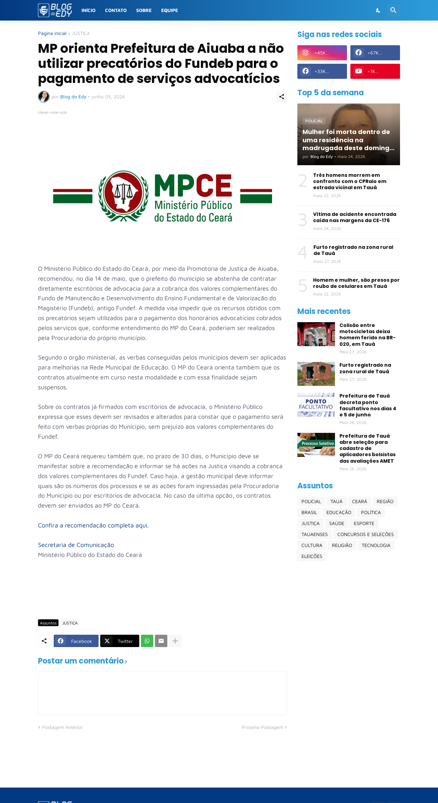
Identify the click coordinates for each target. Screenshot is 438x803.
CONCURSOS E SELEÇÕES (365, 534)
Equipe (169, 10)
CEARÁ (359, 501)
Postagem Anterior (62, 727)
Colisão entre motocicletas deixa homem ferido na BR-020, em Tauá (367, 334)
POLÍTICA (371, 512)
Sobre (144, 10)
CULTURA (311, 545)
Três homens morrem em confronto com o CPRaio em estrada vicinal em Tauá (349, 181)
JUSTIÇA (81, 33)
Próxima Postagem (262, 727)
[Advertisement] (162, 594)
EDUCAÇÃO (338, 512)
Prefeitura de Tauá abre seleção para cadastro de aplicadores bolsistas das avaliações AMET (367, 448)
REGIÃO (385, 501)
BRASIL (309, 512)
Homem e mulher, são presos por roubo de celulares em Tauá (356, 283)
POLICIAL (311, 501)
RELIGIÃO (342, 545)
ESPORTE (364, 523)
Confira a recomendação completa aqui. (93, 525)
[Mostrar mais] (175, 641)
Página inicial (52, 33)
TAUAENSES (314, 534)
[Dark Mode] (378, 10)
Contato (116, 10)
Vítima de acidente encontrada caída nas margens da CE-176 (354, 217)
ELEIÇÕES (311, 556)
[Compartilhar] (281, 96)
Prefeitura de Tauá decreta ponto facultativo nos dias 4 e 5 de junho (367, 405)
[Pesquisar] (393, 10)
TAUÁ (337, 501)
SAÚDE (336, 523)
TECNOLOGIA (376, 545)
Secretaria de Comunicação (76, 544)
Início (88, 10)
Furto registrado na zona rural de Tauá (353, 250)
